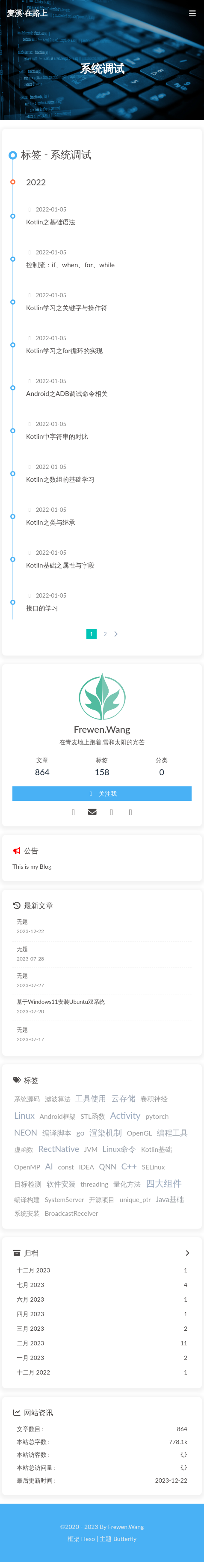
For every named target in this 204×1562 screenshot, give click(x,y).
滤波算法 (58, 1099)
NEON (25, 1132)
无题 (22, 921)
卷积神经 (154, 1099)
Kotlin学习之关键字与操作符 (66, 307)
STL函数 (92, 1116)
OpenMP (27, 1167)
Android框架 (58, 1116)
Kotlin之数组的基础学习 (60, 479)
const (66, 1167)
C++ (129, 1166)
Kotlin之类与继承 (50, 522)
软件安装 (61, 1184)
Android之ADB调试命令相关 (67, 393)
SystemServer (64, 1199)
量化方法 (127, 1184)
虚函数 (23, 1149)
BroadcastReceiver (71, 1213)
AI (49, 1166)
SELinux (153, 1167)
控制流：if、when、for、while (70, 265)
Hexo (88, 1538)
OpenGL (139, 1133)
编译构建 (27, 1199)
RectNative (59, 1149)
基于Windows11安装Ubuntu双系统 (61, 1001)
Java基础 (170, 1199)
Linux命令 (119, 1149)
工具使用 (90, 1098)
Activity (125, 1115)
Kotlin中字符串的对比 (57, 436)
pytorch (157, 1116)
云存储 (123, 1098)
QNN (107, 1166)
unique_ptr (135, 1199)
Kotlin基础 (156, 1149)
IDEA (86, 1167)
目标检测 (27, 1184)
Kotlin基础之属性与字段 (60, 565)
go (80, 1132)
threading (94, 1184)
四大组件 (164, 1183)
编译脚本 (56, 1132)
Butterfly (124, 1538)
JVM (91, 1149)
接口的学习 (42, 608)
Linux (24, 1115)
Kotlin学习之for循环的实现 (64, 350)
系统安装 (27, 1213)
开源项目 (102, 1199)
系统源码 (27, 1099)
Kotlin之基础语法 (50, 222)
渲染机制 (105, 1132)
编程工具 (172, 1132)
